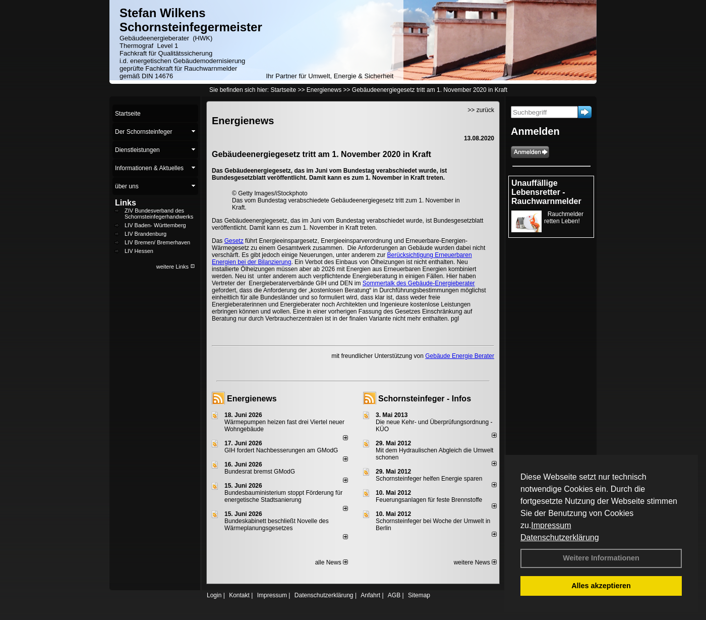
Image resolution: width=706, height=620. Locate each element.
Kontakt (239, 595)
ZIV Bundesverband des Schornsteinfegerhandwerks (159, 214)
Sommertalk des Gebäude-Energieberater (419, 283)
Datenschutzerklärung (559, 537)
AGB (394, 595)
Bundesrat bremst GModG (259, 471)
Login (214, 595)
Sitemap (419, 595)
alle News (331, 562)
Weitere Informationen (601, 558)
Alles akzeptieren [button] (601, 586)
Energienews (252, 398)
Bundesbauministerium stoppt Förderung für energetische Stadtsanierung (283, 496)
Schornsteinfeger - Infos (424, 398)
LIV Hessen (139, 251)
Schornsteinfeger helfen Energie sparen (429, 478)
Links (125, 202)
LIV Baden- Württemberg (155, 225)
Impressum (551, 525)
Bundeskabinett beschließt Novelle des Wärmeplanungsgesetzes (276, 525)
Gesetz (234, 240)
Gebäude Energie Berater (459, 355)
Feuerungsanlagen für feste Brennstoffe (429, 499)
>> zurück (480, 110)
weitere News (475, 562)
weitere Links (175, 267)
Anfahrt (370, 595)
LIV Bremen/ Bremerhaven (157, 242)
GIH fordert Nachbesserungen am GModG (281, 450)
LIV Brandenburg (145, 234)
